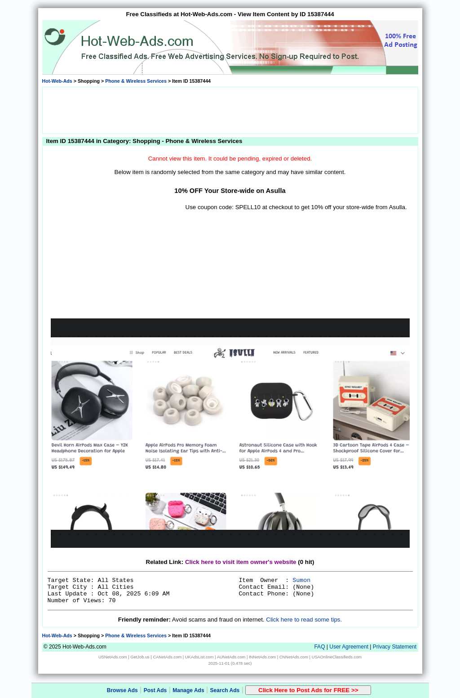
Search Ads (225, 690)
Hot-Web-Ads (57, 81)
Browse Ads (122, 690)
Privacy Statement (394, 647)
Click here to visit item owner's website (240, 562)
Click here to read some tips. (304, 619)
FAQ (319, 647)
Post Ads (155, 690)
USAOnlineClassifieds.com (337, 657)
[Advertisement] (230, 109)
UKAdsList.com (199, 657)
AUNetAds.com (231, 657)
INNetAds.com (262, 657)
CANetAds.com (167, 657)
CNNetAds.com (293, 657)
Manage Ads (188, 690)
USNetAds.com (112, 657)
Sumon (301, 580)
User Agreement (348, 647)
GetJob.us (140, 657)
